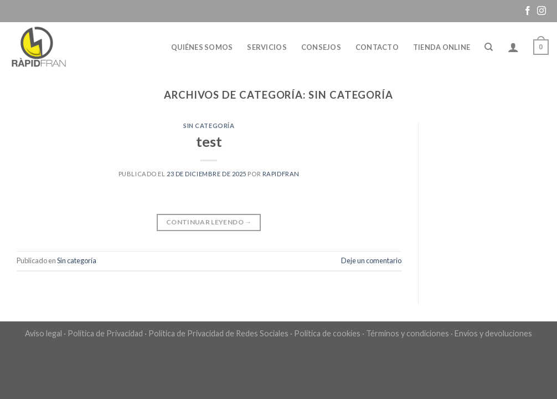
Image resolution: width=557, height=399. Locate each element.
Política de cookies (327, 333)
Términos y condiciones (407, 333)
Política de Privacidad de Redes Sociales (218, 333)
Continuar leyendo (209, 222)
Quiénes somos (202, 47)
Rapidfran (281, 173)
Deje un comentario (371, 260)
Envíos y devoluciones (493, 333)
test (209, 141)
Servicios (266, 47)
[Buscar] (488, 47)
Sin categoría (208, 125)
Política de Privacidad (105, 333)
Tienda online (441, 47)
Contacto (377, 47)
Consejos (321, 47)
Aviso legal (43, 333)
